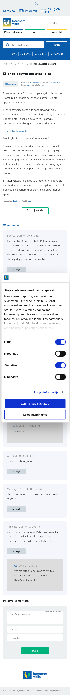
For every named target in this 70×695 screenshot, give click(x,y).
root (28, 85)
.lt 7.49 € (12, 54)
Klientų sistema (13, 32)
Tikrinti (56, 44)
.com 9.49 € (40, 54)
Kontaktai (9, 11)
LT (55, 23)
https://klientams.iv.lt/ (15, 131)
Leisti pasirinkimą (35, 414)
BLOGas (22, 64)
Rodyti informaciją (46, 392)
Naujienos (16, 201)
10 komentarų (10, 84)
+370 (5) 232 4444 (52, 11)
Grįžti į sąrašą (35, 210)
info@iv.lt (31, 11)
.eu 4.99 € (25, 54)
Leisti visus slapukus (35, 403)
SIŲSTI (35, 651)
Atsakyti (16, 269)
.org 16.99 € (56, 54)
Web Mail (57, 32)
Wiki (35, 32)
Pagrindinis (8, 64)
